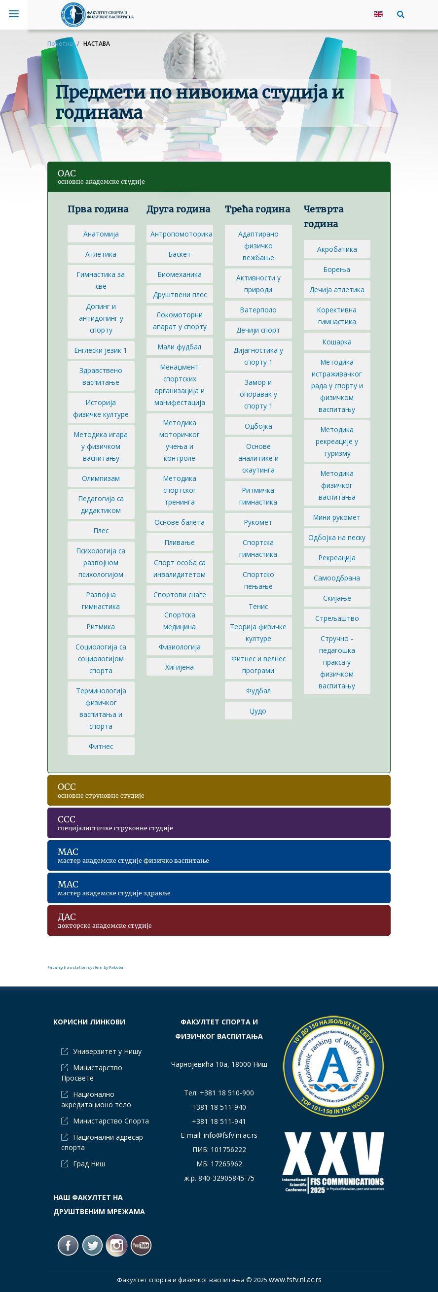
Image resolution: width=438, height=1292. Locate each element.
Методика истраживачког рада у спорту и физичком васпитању (337, 385)
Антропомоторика (181, 233)
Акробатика (337, 249)
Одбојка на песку (336, 537)
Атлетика (100, 254)
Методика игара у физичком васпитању (101, 446)
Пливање (180, 542)
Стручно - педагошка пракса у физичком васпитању (337, 662)
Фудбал (258, 690)
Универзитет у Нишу (107, 1051)
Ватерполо (258, 309)
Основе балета (179, 522)
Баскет (180, 254)
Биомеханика (180, 274)
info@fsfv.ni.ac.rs (230, 1135)
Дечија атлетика (337, 289)
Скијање (337, 598)
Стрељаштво (337, 618)
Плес (101, 530)
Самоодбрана (337, 577)
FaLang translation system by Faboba (85, 967)
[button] (398, 14)
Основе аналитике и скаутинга (258, 458)
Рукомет (258, 522)
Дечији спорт (258, 330)
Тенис (258, 606)
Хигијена (179, 667)
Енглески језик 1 (100, 350)
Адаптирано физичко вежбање (258, 245)
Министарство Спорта (111, 1120)
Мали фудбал (179, 346)
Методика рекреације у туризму (337, 441)
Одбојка (258, 426)
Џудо (258, 710)
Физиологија (180, 646)
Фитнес (101, 746)
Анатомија (101, 233)
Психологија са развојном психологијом (100, 562)
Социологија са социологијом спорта (100, 658)
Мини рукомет (337, 517)
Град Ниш (89, 1163)
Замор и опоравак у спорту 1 (258, 393)
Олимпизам (101, 478)
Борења (337, 269)
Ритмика (101, 626)
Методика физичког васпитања (337, 485)
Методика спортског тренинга (179, 490)
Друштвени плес (180, 294)
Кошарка (337, 341)
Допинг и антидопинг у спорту (101, 318)
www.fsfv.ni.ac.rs (295, 1279)
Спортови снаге (179, 594)
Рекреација (337, 557)
